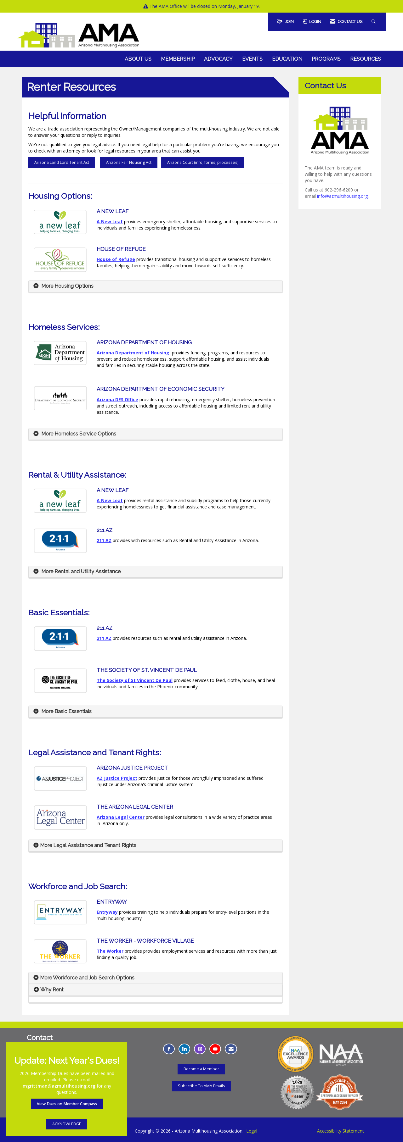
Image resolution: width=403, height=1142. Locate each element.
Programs (326, 59)
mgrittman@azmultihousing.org (59, 1086)
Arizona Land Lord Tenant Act (61, 162)
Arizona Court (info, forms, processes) (202, 162)
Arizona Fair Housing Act (128, 162)
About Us (138, 59)
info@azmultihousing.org (342, 196)
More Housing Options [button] (67, 286)
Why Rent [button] (52, 990)
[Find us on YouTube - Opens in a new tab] (215, 1049)
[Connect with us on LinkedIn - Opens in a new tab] (184, 1049)
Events (252, 59)
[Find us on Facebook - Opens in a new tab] (169, 1049)
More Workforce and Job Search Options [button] (87, 978)
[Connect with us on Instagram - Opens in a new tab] (200, 1049)
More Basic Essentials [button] (66, 711)
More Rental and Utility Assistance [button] (80, 571)
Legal (251, 1131)
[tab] (155, 286)
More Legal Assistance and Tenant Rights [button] (88, 845)
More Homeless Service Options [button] (78, 434)
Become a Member (201, 1069)
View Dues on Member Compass (67, 1103)
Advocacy (218, 59)
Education (287, 59)
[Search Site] (374, 22)
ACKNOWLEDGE (66, 1124)
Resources (365, 59)
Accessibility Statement (340, 1131)
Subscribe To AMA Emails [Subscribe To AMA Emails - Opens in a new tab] (201, 1086)
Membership (178, 59)
